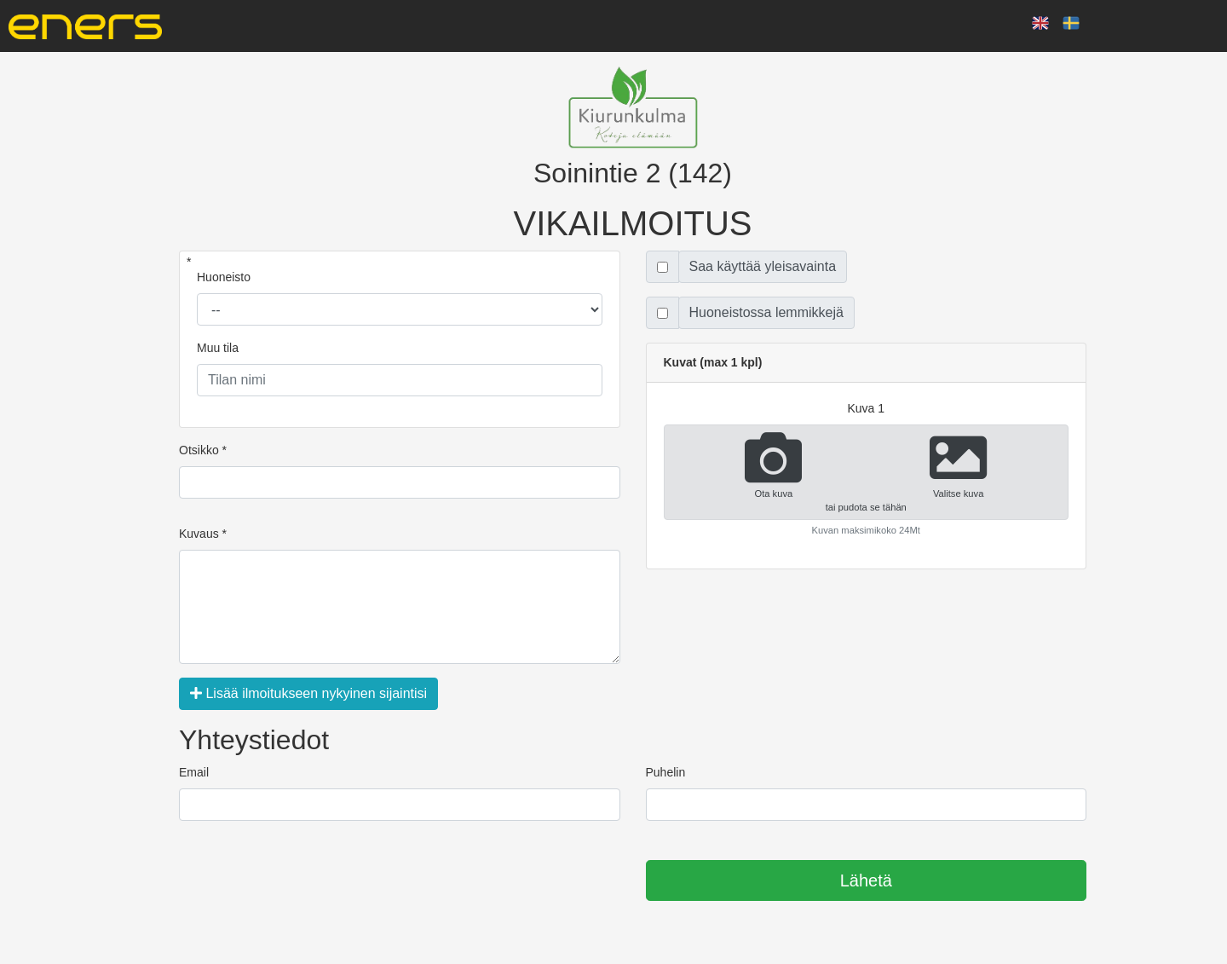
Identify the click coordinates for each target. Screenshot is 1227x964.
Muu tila (218, 348)
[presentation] (308, 881)
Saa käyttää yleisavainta (763, 266)
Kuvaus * (203, 533)
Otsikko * (203, 450)
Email (194, 772)
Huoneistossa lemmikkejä (766, 312)
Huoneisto (224, 277)
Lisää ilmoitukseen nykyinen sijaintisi (308, 693)
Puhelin (666, 772)
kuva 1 (865, 408)
